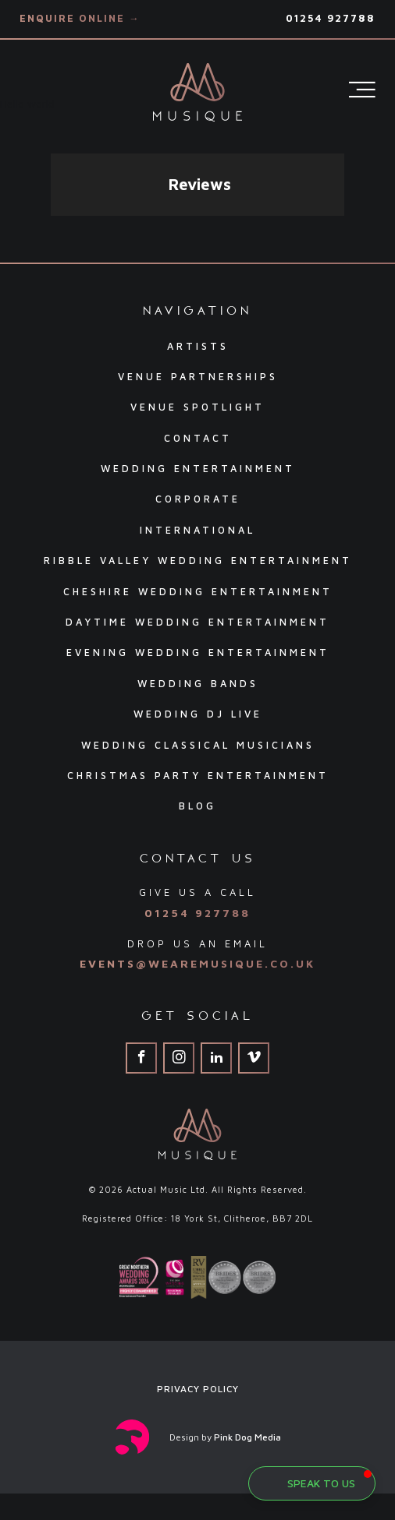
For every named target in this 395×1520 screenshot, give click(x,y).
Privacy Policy (198, 1389)
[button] (50, 231)
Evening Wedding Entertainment (197, 652)
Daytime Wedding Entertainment (197, 622)
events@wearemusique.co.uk (197, 963)
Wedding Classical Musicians (198, 745)
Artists (198, 346)
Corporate (197, 499)
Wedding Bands (197, 683)
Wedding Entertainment (198, 468)
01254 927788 (330, 18)
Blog (197, 806)
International (197, 530)
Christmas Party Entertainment (198, 775)
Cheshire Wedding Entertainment (198, 592)
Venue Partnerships (198, 377)
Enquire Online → (80, 18)
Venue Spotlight (197, 407)
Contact (198, 438)
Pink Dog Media (247, 1437)
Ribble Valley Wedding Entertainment (198, 560)
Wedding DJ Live (197, 714)
